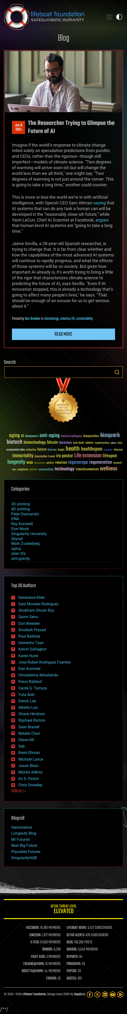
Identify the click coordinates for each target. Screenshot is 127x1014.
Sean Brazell (28, 727)
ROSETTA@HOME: (33, 971)
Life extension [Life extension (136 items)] (87, 456)
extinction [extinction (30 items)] (31, 450)
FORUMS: (51, 978)
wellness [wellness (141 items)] (108, 469)
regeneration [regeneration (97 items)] (100, 462)
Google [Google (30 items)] (61, 450)
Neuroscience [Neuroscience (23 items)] (39, 463)
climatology (51, 319)
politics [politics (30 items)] (50, 463)
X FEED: (34, 942)
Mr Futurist (20, 839)
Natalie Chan (29, 733)
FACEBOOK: (32, 928)
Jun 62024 (18, 127)
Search (117, 372)
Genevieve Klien (31, 597)
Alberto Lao (28, 707)
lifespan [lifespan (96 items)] (110, 456)
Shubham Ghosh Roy (36, 610)
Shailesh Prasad (32, 630)
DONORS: (47, 949)
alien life (18, 553)
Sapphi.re (79, 994)
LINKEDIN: (35, 935)
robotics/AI (67, 319)
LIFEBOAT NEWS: (77, 928)
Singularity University (29, 534)
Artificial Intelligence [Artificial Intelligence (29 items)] (71, 436)
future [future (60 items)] (41, 449)
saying (99, 202)
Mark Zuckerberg (25, 543)
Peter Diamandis (25, 514)
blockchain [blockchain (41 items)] (65, 443)
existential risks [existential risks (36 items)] (15, 450)
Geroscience (21, 827)
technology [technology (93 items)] (64, 469)
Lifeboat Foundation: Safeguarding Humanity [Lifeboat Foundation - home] (51, 17)
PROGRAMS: (74, 964)
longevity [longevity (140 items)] (16, 462)
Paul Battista (29, 636)
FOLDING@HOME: (34, 964)
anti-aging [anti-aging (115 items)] (50, 436)
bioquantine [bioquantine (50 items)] (91, 436)
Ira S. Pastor (28, 778)
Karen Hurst (28, 656)
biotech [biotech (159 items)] (14, 442)
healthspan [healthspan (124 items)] (91, 449)
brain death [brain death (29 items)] (78, 443)
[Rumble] (120, 994)
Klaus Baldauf (30, 681)
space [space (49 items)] (33, 469)
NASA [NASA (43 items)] (29, 463)
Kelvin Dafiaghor (32, 649)
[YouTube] (113, 994)
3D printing (20, 504)
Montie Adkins (30, 772)
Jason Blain (28, 765)
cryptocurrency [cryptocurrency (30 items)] (102, 443)
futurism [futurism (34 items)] (52, 450)
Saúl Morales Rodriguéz (38, 604)
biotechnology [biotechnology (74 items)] (35, 442)
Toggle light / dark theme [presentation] (119, 17)
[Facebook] (90, 994)
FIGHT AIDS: (38, 957)
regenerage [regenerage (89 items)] (78, 462)
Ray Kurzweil (22, 524)
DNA (15, 519)
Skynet (17, 539)
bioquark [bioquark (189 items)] (110, 435)
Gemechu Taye (30, 642)
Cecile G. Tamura (32, 688)
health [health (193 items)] (73, 449)
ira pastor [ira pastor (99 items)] (64, 456)
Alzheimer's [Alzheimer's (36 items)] (31, 436)
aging (16, 548)
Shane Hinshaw (31, 714)
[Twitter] (97, 994)
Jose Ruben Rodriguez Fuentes (44, 662)
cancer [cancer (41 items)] (89, 443)
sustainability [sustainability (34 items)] (45, 470)
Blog (63, 38)
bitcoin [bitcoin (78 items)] (52, 442)
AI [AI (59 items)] (22, 436)
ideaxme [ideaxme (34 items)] (118, 450)
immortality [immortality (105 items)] (22, 456)
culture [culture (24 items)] (113, 443)
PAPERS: (72, 971)
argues (102, 219)
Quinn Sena (28, 617)
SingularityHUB (24, 858)
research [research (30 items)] (117, 463)
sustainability (84, 319)
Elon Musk (20, 529)
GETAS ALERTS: (76, 935)
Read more (63, 334)
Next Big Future (24, 845)
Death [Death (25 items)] (119, 443)
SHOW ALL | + (18, 791)
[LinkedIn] (105, 994)
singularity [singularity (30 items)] (22, 469)
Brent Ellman (29, 752)
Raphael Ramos (31, 720)
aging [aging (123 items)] (14, 436)
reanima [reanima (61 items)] (61, 462)
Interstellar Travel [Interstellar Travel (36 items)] (45, 456)
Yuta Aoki (26, 694)
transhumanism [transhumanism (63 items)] (87, 469)
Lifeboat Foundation (34, 994)
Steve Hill (26, 740)
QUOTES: (72, 978)
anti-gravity (20, 558)
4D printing (20, 509)
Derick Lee (27, 701)
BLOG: (70, 942)
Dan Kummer (29, 668)
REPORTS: (73, 957)
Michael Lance (30, 759)
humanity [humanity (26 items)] (108, 450)
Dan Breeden (32, 319)
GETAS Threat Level (63, 909)
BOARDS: (72, 949)
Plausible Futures (25, 851)
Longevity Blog (23, 833)
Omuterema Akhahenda (38, 675)
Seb (21, 746)
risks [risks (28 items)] (14, 469)
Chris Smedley (30, 785)
